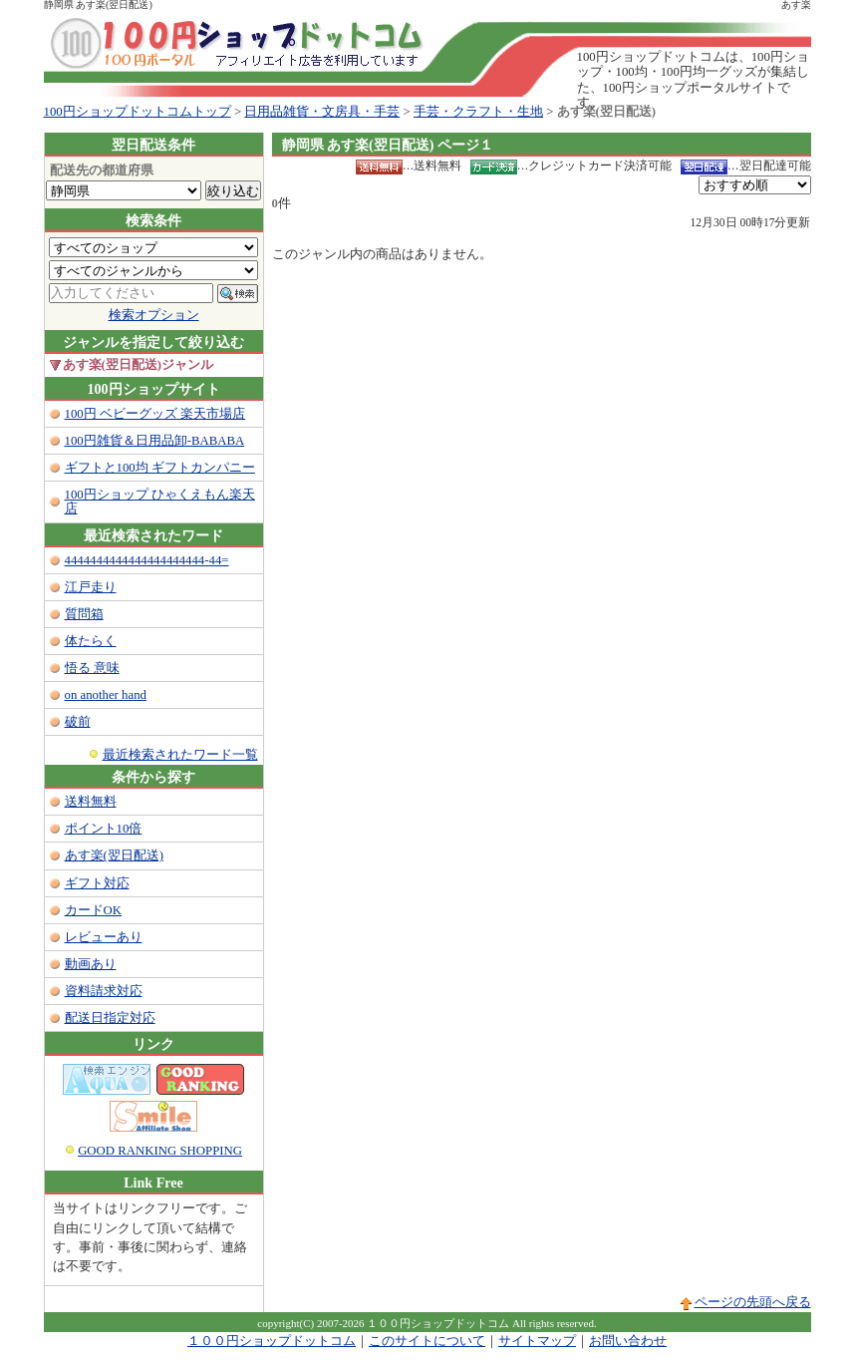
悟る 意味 (92, 668)
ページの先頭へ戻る (753, 1302)
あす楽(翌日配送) (114, 855)
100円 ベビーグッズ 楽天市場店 (155, 414)
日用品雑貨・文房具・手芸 (322, 112)
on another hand (105, 695)
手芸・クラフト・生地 (478, 112)
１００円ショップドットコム (271, 1341)
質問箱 (84, 614)
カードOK (93, 910)
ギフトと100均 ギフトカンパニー (160, 468)
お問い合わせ (628, 1341)
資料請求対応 (103, 991)
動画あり (91, 964)
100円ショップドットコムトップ (137, 112)
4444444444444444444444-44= (147, 560)
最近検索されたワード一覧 (180, 755)
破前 (78, 722)
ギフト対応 (97, 883)
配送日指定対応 (110, 1018)
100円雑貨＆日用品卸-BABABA (155, 441)
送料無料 (91, 802)
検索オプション (154, 315)
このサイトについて (427, 1341)
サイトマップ (537, 1341)
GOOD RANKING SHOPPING (160, 1151)
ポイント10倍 (103, 829)
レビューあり (103, 937)
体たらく (91, 641)
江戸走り (91, 587)
